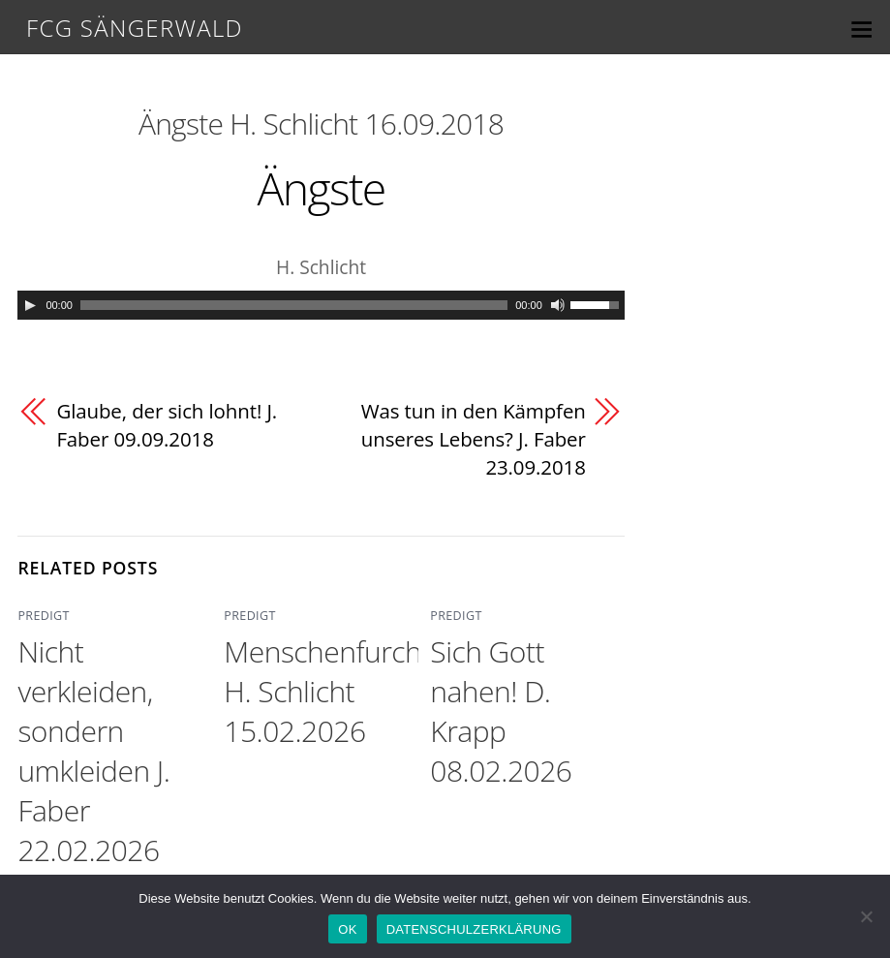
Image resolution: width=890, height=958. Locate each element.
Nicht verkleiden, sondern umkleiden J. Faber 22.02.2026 (93, 752)
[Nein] (865, 916)
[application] (320, 305)
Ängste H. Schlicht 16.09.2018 (321, 123)
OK (347, 929)
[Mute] (558, 305)
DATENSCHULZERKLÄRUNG (474, 929)
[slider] (293, 305)
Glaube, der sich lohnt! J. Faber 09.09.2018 (168, 425)
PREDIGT (42, 617)
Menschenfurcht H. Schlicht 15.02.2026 (327, 692)
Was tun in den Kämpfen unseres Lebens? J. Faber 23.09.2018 (471, 439)
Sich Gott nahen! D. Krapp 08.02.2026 (500, 712)
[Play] (30, 305)
